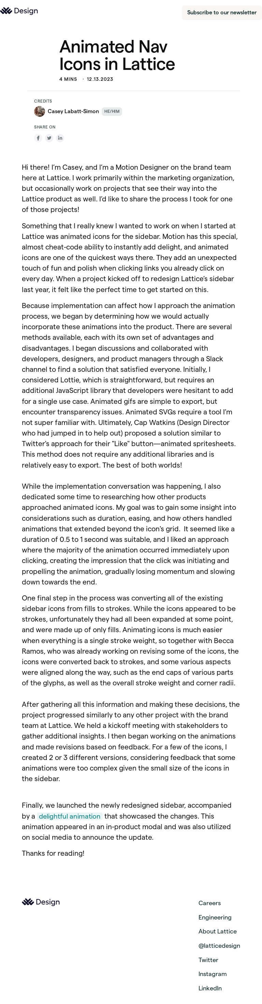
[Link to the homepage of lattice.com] (19, 11)
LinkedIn (210, 988)
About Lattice (218, 931)
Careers (210, 903)
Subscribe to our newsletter (222, 12)
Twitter (208, 960)
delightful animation (70, 816)
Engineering (215, 917)
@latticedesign (219, 945)
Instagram (213, 974)
